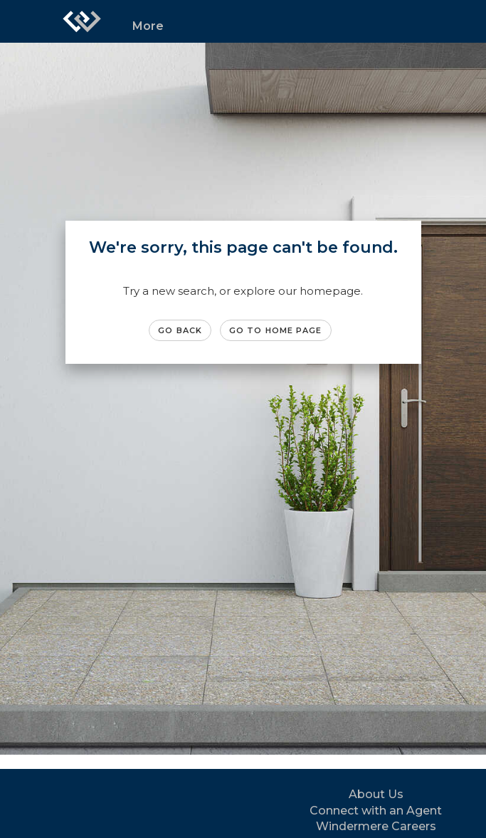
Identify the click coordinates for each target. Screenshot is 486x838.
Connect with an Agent (376, 810)
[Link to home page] (81, 21)
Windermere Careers (376, 826)
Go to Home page (275, 330)
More (148, 26)
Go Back (180, 330)
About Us (376, 794)
